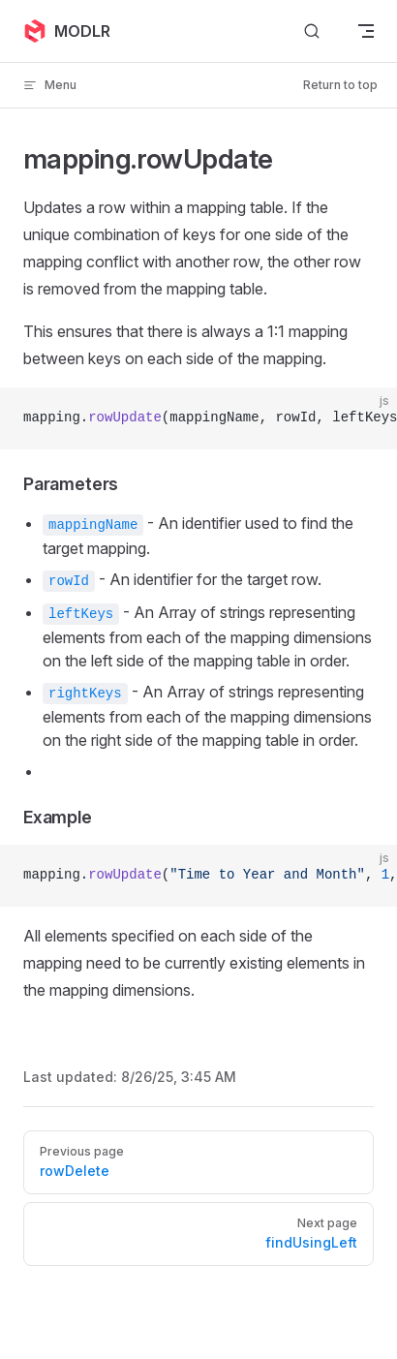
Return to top (340, 84)
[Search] (312, 31)
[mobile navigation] (366, 31)
